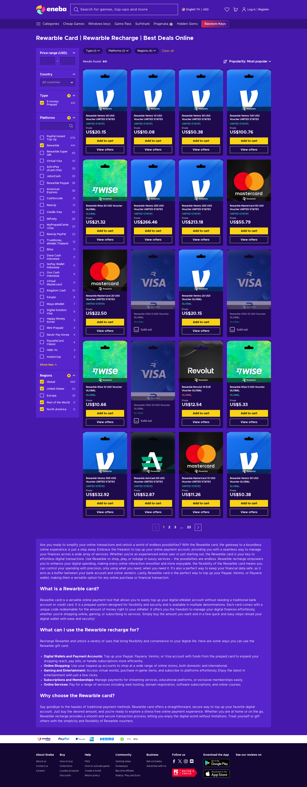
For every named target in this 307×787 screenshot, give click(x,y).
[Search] (124, 9)
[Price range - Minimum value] (47, 61)
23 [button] (189, 527)
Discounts (65, 775)
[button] (198, 527)
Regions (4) (146, 51)
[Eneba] (51, 9)
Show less (48, 364)
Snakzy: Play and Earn (128, 775)
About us (41, 761)
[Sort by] (247, 62)
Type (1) (93, 51)
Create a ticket (93, 771)
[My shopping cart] (235, 9)
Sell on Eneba (154, 761)
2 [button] (169, 527)
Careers (40, 771)
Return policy (92, 775)
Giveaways (122, 766)
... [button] (181, 527)
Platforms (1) (119, 51)
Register (263, 9)
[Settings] (195, 9)
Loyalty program (69, 771)
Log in (249, 9)
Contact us (42, 766)
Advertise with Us (156, 766)
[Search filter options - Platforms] (57, 126)
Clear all (168, 50)
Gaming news (123, 761)
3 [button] (175, 527)
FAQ (87, 761)
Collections (66, 766)
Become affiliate (125, 771)
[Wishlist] (227, 9)
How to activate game (97, 766)
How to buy (66, 761)
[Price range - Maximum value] (67, 61)
